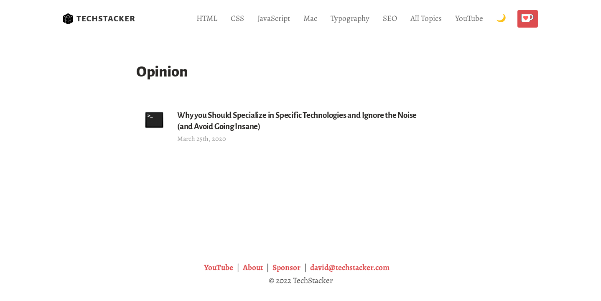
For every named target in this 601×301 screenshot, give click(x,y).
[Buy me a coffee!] (527, 19)
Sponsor (286, 267)
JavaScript (273, 18)
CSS (237, 18)
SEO (390, 18)
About (253, 267)
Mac (310, 18)
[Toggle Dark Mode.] (501, 18)
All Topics (426, 18)
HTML (206, 18)
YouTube (469, 18)
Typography (350, 18)
